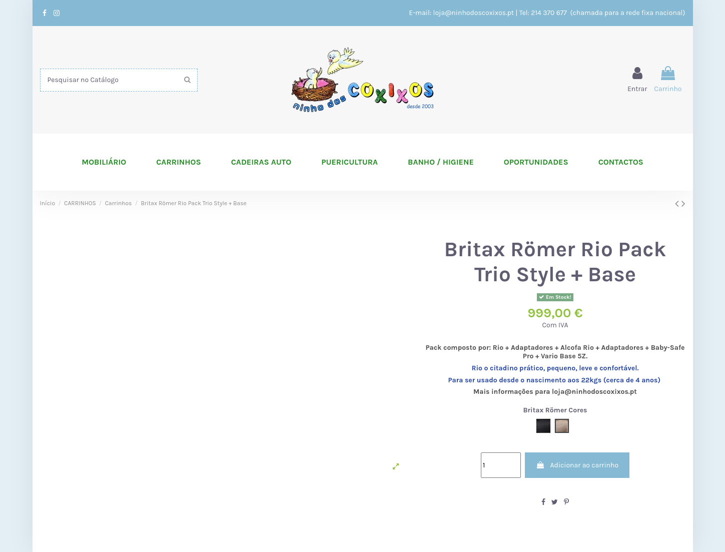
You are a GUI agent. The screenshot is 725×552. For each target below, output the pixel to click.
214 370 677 (549, 13)
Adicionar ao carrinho (577, 465)
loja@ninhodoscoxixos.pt (473, 13)
